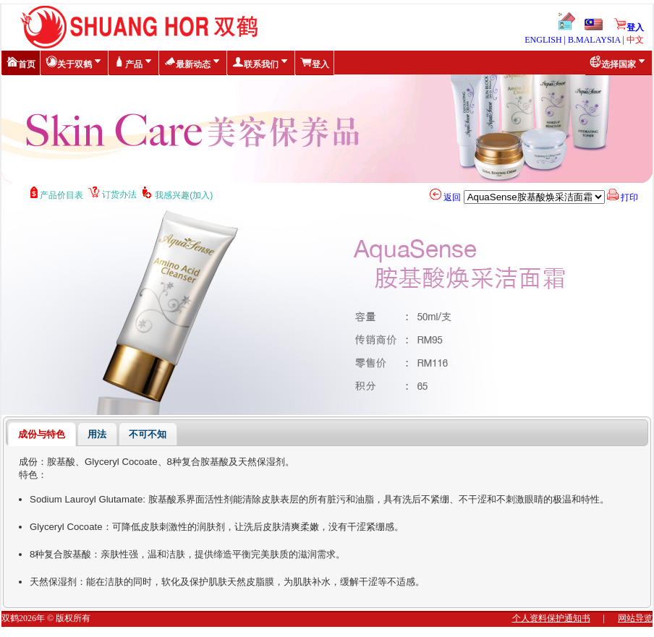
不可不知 (147, 434)
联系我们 (261, 62)
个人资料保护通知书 (551, 618)
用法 (97, 434)
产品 (134, 62)
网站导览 (635, 618)
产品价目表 (59, 195)
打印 (622, 197)
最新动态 (193, 62)
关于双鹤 (74, 62)
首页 (21, 62)
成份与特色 (41, 434)
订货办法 (115, 194)
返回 (445, 197)
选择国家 (618, 62)
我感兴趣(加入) (179, 195)
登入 (628, 27)
